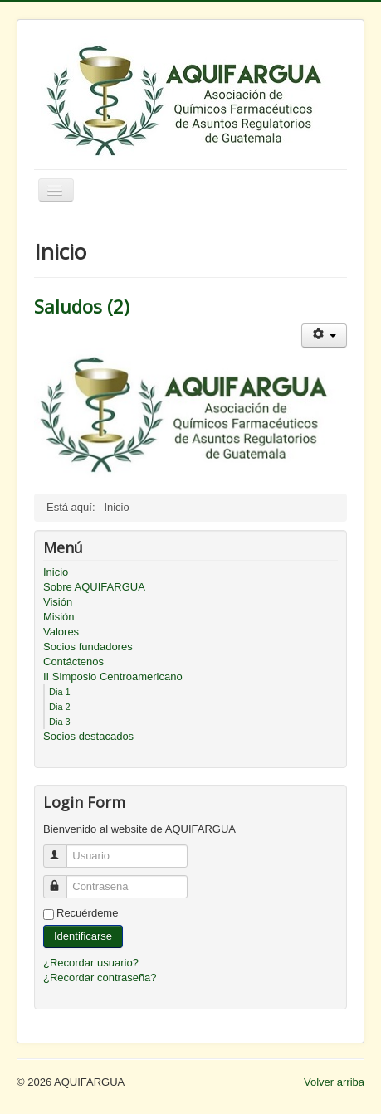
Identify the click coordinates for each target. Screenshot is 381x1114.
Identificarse (83, 936)
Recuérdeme (87, 913)
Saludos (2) (81, 306)
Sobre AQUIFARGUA (94, 587)
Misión (59, 617)
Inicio (55, 572)
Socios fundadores (88, 646)
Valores (61, 631)
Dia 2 (60, 707)
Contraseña (62, 879)
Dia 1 (60, 692)
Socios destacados (88, 736)
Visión (57, 602)
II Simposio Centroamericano (113, 676)
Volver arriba (334, 1082)
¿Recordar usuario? (91, 962)
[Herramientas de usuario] (324, 335)
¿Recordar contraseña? (100, 977)
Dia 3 (60, 722)
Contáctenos (73, 661)
